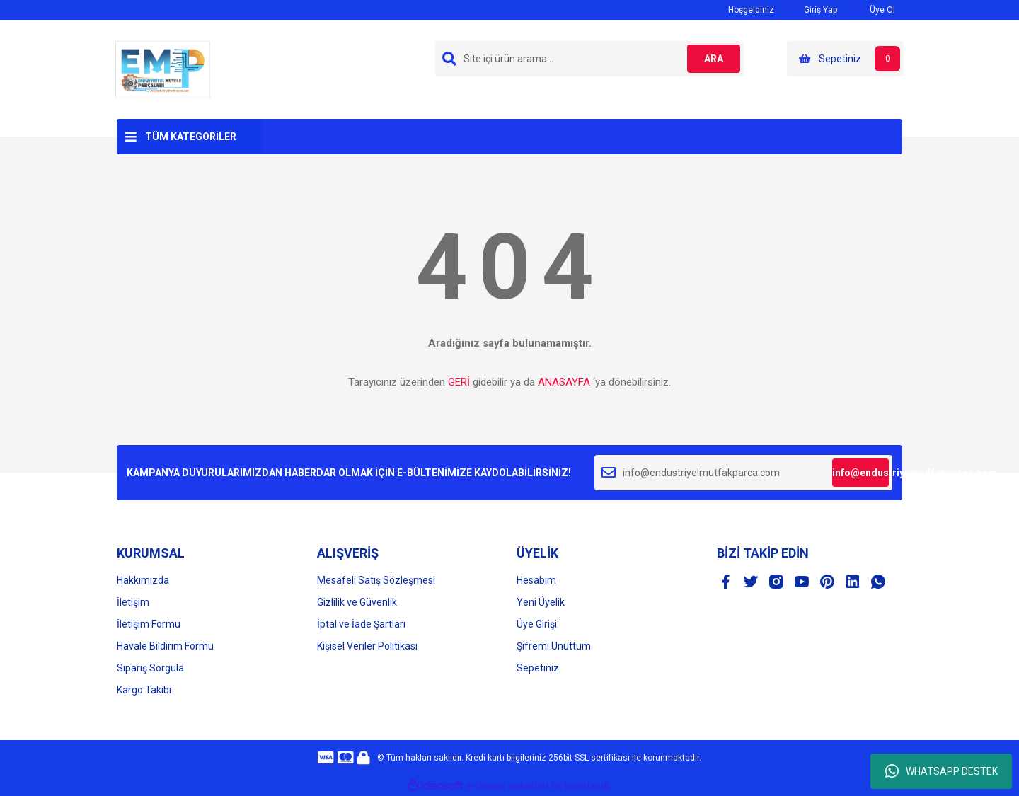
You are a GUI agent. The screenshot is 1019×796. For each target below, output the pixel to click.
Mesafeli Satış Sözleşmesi (376, 580)
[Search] (589, 58)
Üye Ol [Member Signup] (873, 9)
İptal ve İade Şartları (361, 624)
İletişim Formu (148, 624)
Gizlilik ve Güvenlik (357, 602)
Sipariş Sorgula (150, 668)
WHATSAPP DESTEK (941, 771)
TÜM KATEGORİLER (190, 136)
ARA (712, 58)
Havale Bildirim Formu (165, 646)
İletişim (133, 602)
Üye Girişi (537, 624)
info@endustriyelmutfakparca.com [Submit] (860, 472)
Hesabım (536, 580)
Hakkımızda (143, 580)
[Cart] (845, 58)
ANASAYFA (564, 382)
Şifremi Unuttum (554, 646)
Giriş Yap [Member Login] (812, 9)
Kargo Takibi (144, 690)
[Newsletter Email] (743, 472)
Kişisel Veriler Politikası (367, 646)
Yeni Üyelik (541, 602)
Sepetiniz (538, 668)
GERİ (459, 382)
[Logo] (162, 69)
